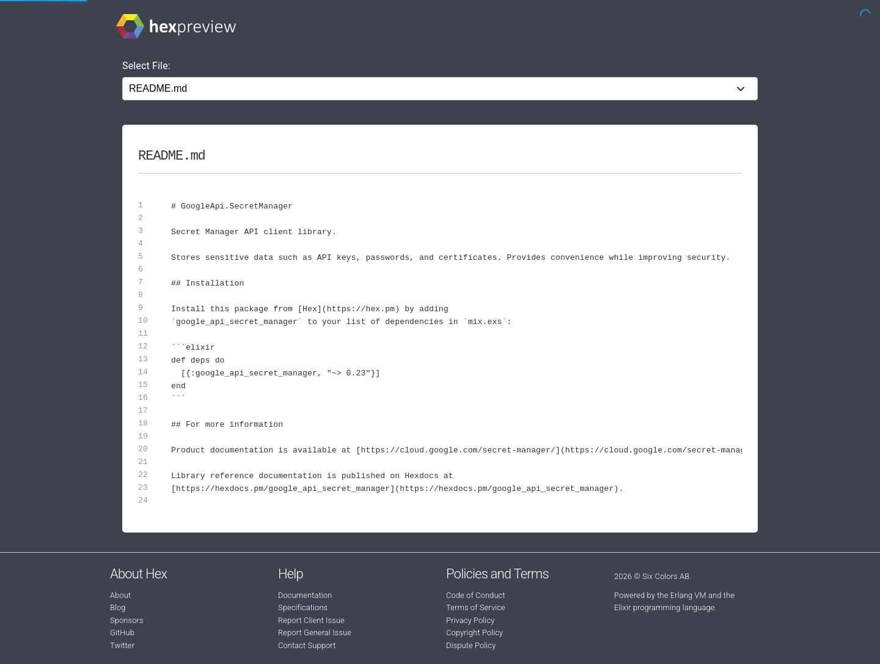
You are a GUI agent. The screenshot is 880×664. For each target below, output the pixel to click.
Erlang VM (688, 595)
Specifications (303, 607)
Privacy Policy (470, 620)
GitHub (122, 632)
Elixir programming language (664, 607)
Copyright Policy (474, 632)
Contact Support (307, 645)
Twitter (122, 645)
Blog (118, 607)
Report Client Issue (311, 620)
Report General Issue (314, 632)
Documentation (305, 595)
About (120, 595)
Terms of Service (475, 607)
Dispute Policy (471, 645)
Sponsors (127, 620)
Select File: (146, 66)
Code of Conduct (475, 595)
